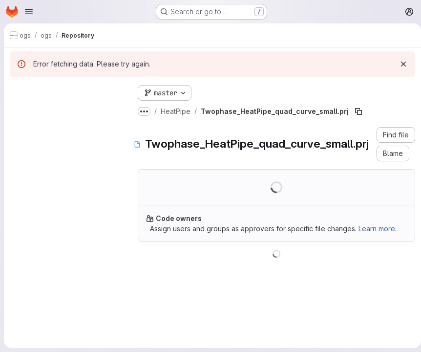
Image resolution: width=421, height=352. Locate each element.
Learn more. (377, 228)
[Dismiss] (399, 64)
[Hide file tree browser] (17, 91)
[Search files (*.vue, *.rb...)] (66, 110)
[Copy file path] (358, 111)
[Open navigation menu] (29, 12)
